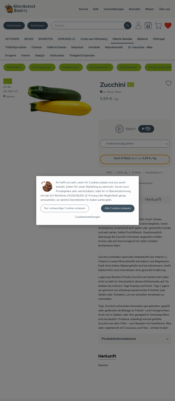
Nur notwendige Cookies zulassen (64, 208)
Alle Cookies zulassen (118, 208)
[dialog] (87, 200)
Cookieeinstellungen (87, 217)
